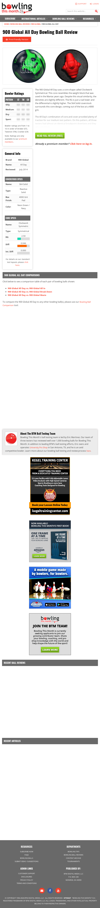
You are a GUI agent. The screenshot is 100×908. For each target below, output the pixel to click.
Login (94, 3)
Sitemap (67, 898)
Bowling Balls (26, 858)
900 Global (36, 24)
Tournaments (73, 861)
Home (6, 24)
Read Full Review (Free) (51, 136)
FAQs (26, 855)
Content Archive (73, 858)
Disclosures (26, 877)
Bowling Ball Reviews (20, 24)
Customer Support (26, 873)
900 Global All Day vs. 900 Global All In (27, 288)
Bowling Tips (73, 851)
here (89, 450)
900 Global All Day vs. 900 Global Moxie (28, 295)
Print (17, 39)
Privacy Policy (26, 880)
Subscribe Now (26, 851)
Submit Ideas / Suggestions (26, 861)
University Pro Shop (39, 447)
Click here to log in (81, 143)
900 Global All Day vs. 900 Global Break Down (31, 291)
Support (80, 3)
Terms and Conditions (27, 883)
